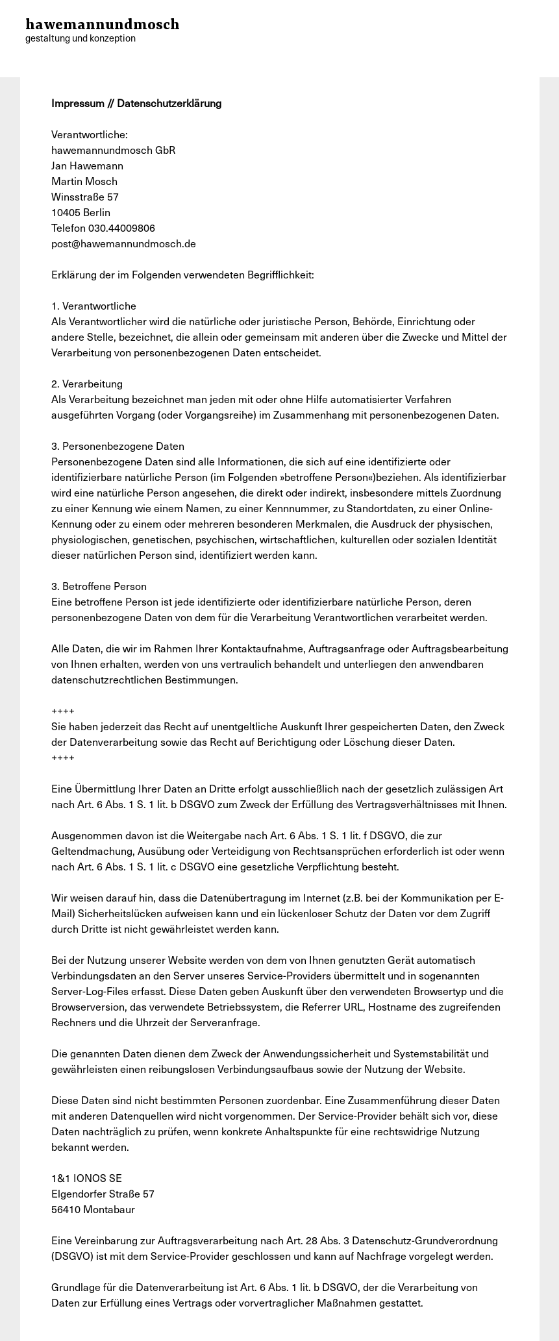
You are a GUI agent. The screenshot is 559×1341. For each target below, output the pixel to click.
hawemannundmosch (102, 31)
